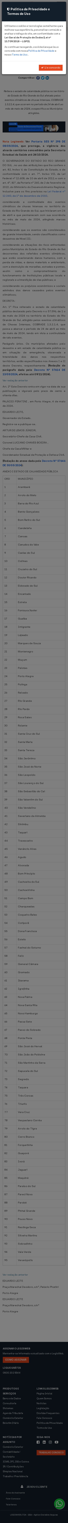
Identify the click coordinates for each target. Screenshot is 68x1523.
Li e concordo (50, 67)
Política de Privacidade (41, 50)
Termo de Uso (20, 54)
